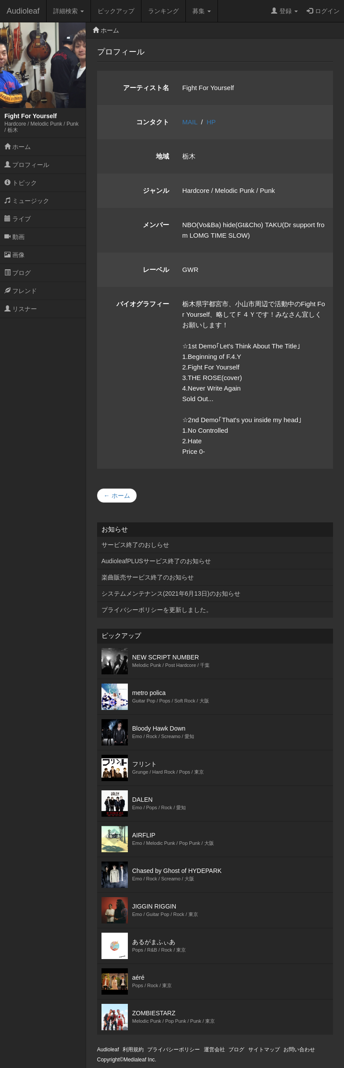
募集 (201, 10)
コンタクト (152, 122)
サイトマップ (264, 1049)
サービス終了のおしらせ (135, 544)
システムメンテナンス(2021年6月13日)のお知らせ (170, 593)
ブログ (17, 272)
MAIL (189, 122)
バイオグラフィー (142, 304)
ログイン (323, 10)
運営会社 (214, 1049)
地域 (162, 156)
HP (211, 122)
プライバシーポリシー (173, 1049)
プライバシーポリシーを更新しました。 (156, 609)
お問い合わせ (299, 1049)
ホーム (17, 146)
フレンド (20, 290)
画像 (14, 254)
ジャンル (156, 190)
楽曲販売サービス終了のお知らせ (147, 577)
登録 (284, 10)
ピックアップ (116, 10)
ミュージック (26, 200)
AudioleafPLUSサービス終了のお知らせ (156, 561)
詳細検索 (68, 10)
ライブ (17, 218)
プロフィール (26, 164)
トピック (20, 182)
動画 (14, 236)
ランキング (163, 10)
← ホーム (117, 495)
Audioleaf (23, 11)
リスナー (20, 308)
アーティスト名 (146, 87)
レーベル (156, 269)
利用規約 (133, 1049)
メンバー (156, 224)
